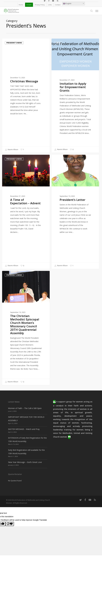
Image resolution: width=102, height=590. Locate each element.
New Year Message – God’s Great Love (25, 462)
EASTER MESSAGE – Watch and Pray (24, 429)
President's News (14, 43)
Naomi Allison (11, 149)
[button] (96, 11)
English (67, 3)
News (58, 43)
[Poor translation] (9, 524)
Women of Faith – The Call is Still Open (25, 408)
